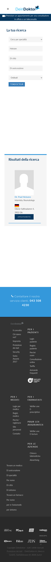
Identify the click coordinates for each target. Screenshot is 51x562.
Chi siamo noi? (17, 335)
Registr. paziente (33, 347)
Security (16, 352)
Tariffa (32, 366)
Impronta (17, 341)
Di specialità (12, 475)
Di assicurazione (13, 470)
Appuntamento (24, 217)
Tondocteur (16, 84)
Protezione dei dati (17, 346)
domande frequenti (34, 371)
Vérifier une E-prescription (35, 409)
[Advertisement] (25, 121)
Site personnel (17, 428)
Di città (10, 485)
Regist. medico (16, 414)
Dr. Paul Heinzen (23, 197)
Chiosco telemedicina (35, 454)
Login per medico (16, 407)
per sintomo (12, 510)
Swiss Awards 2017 (16, 359)
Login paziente (33, 340)
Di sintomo (11, 490)
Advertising (34, 460)
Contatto (16, 433)
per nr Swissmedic (14, 505)
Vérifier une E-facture (34, 432)
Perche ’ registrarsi (17, 421)
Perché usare (32, 353)
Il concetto (17, 330)
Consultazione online (35, 360)
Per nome (11, 480)
